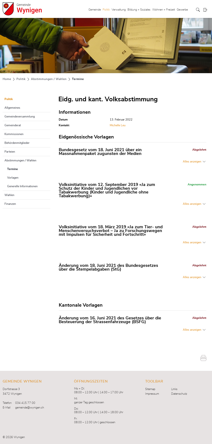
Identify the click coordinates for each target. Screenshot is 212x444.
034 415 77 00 (25, 403)
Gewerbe (182, 9)
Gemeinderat (12, 125)
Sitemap (150, 389)
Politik (106, 9)
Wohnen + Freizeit (163, 9)
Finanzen (10, 203)
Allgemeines (12, 107)
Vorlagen (12, 177)
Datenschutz (179, 393)
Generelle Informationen (22, 186)
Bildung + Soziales (138, 9)
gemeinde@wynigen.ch (29, 407)
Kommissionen (13, 134)
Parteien (9, 151)
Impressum (152, 393)
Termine (21, 169)
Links (174, 389)
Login (206, 9)
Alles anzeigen (192, 161)
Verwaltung (119, 9)
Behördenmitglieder (17, 142)
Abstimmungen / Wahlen (20, 160)
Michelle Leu (118, 125)
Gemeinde (94, 9)
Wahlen (9, 195)
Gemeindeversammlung (19, 116)
